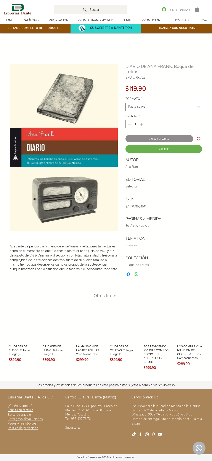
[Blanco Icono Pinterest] (153, 434)
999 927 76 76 (81, 418)
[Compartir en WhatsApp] (136, 274)
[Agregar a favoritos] (198, 138)
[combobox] (163, 107)
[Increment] (142, 124)
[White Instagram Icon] (147, 434)
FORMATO (133, 99)
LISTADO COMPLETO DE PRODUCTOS (35, 28)
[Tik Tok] (134, 434)
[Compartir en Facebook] (128, 274)
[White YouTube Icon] (159, 434)
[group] (106, 338)
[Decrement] (129, 124)
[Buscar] (90, 9)
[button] (197, 9)
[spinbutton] (135, 124)
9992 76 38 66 (182, 414)
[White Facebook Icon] (140, 434)
